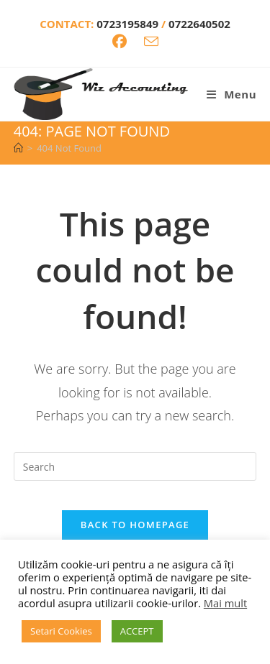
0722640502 (199, 24)
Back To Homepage (135, 524)
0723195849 (128, 24)
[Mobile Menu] (231, 94)
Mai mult (225, 603)
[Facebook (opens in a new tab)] (119, 41)
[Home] (18, 148)
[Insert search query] (135, 466)
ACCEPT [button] (137, 630)
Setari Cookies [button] (61, 630)
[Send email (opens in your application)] (151, 41)
